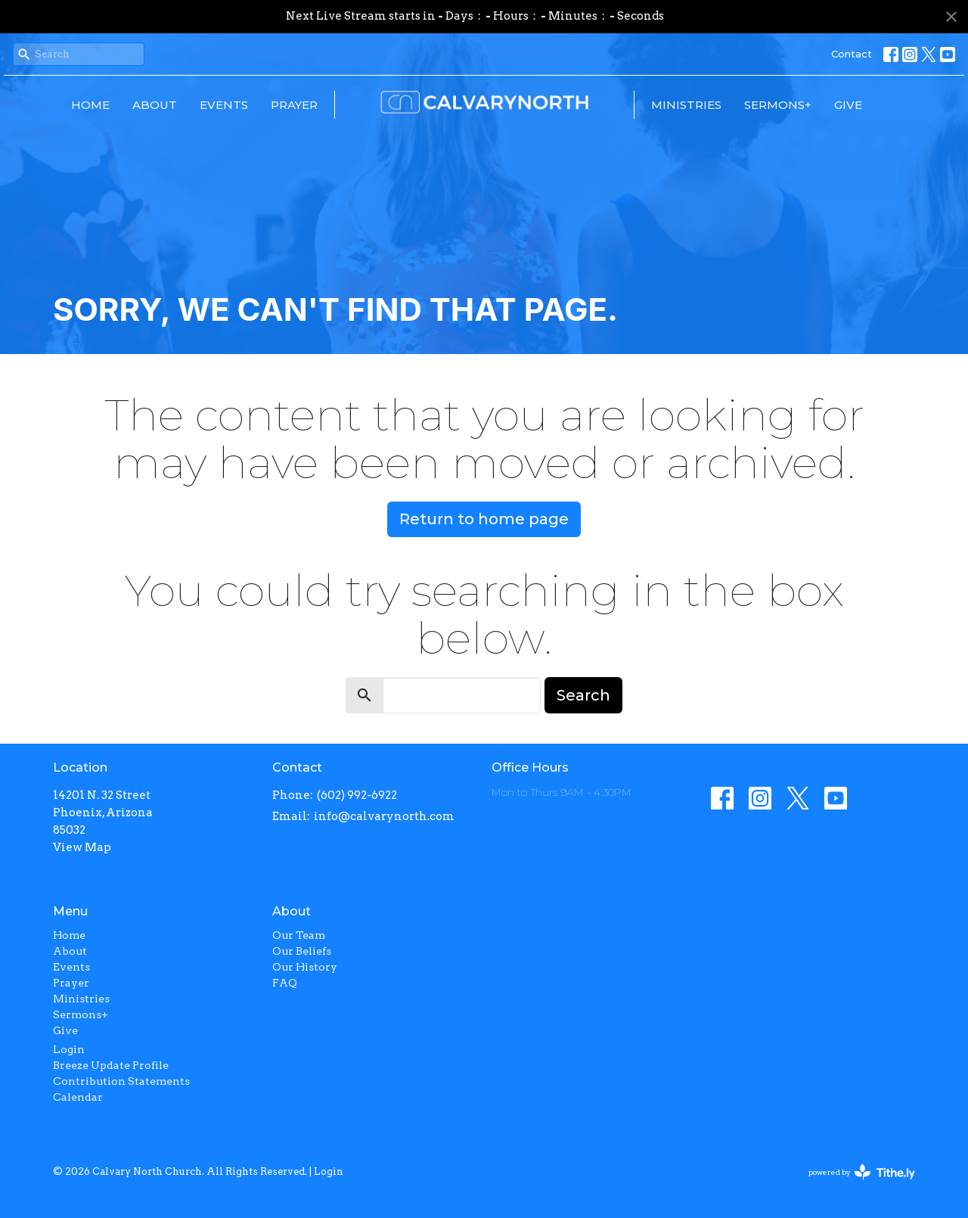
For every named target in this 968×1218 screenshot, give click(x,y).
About (154, 105)
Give (848, 105)
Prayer (294, 105)
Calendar (78, 1097)
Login (69, 1049)
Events (224, 105)
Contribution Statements (121, 1081)
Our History (304, 967)
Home (90, 105)
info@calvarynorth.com (384, 816)
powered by (861, 1172)
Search (583, 695)
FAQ (284, 983)
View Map (82, 847)
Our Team (298, 935)
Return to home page (484, 519)
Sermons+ (777, 105)
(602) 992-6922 (357, 795)
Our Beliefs (301, 951)
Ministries (686, 105)
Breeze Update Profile (111, 1065)
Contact (851, 54)
